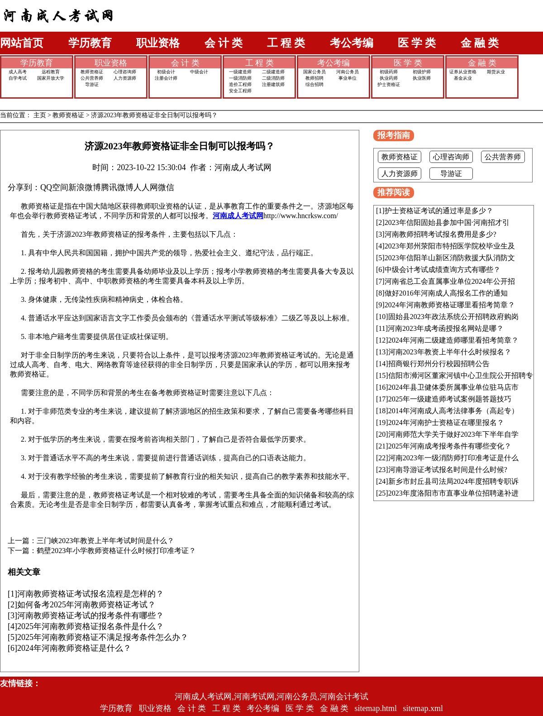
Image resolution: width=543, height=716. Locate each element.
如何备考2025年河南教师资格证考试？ (86, 604)
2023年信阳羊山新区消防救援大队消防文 (450, 258)
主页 (39, 115)
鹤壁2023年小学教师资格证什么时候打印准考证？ (116, 551)
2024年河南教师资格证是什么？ (74, 648)
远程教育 (51, 71)
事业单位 (347, 78)
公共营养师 (92, 78)
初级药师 (389, 71)
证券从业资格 (462, 71)
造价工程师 (240, 84)
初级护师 (422, 71)
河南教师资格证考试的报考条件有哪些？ (90, 615)
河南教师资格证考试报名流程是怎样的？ (90, 593)
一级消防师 (240, 78)
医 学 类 (417, 43)
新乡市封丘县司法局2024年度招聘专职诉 (453, 481)
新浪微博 (84, 187)
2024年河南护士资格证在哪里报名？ (446, 422)
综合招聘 (314, 84)
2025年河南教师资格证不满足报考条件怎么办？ (102, 637)
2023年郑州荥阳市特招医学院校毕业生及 (450, 246)
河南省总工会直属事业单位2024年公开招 (450, 281)
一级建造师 (240, 71)
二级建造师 (273, 71)
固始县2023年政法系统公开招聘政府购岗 (453, 316)
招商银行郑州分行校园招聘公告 (439, 364)
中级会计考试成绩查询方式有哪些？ (442, 269)
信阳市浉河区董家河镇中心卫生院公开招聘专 (460, 375)
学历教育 (90, 43)
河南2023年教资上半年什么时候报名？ (449, 352)
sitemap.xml (423, 708)
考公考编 (351, 43)
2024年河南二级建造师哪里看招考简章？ (453, 340)
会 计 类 (224, 43)
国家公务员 (314, 71)
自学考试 (18, 78)
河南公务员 (347, 71)
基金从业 (463, 78)
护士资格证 (388, 84)
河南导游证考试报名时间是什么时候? (447, 469)
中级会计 (199, 71)
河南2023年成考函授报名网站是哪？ (446, 328)
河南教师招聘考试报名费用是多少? (440, 234)
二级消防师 (273, 78)
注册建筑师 (273, 84)
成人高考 (18, 71)
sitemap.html (376, 708)
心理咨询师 (125, 71)
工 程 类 (286, 43)
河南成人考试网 (238, 216)
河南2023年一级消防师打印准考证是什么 (453, 458)
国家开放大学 (50, 78)
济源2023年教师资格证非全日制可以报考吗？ (154, 115)
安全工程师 (240, 90)
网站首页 (21, 43)
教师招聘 (314, 78)
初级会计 (166, 71)
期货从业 (496, 71)
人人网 (145, 187)
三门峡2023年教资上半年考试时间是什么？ (105, 541)
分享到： (24, 187)
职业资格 (158, 43)
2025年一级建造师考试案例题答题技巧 (449, 399)
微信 (166, 187)
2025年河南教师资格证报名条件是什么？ (90, 626)
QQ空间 (54, 187)
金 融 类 (480, 43)
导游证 (92, 84)
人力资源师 (125, 78)
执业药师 (389, 78)
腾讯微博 (117, 187)
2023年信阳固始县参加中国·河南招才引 (447, 222)
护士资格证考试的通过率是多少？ (439, 211)
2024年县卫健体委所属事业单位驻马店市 (453, 387)
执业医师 (422, 78)
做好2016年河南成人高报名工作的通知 (446, 293)
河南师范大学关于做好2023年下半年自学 (453, 434)
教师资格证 (92, 71)
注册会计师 (166, 78)
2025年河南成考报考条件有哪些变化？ (449, 446)
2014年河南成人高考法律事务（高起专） (453, 411)
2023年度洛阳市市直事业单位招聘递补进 (453, 493)
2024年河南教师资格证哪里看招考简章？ (450, 305)
